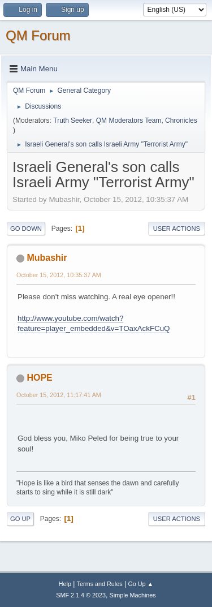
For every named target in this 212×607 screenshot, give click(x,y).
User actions (176, 228)
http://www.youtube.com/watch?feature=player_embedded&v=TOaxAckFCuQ (94, 323)
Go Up (20, 518)
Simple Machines (133, 595)
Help (65, 583)
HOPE (39, 377)
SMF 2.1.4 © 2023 (81, 595)
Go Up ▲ (140, 583)
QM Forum (38, 35)
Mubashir (47, 257)
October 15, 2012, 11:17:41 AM (58, 394)
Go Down (26, 228)
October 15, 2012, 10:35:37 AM (58, 275)
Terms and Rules (100, 583)
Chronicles (181, 120)
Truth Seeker (72, 120)
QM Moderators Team (129, 120)
